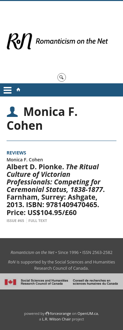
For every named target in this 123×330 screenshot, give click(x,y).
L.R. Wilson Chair (56, 318)
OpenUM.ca (87, 313)
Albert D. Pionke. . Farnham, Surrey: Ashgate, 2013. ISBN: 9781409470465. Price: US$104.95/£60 (56, 189)
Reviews (16, 153)
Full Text (38, 220)
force (60, 313)
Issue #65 (15, 220)
